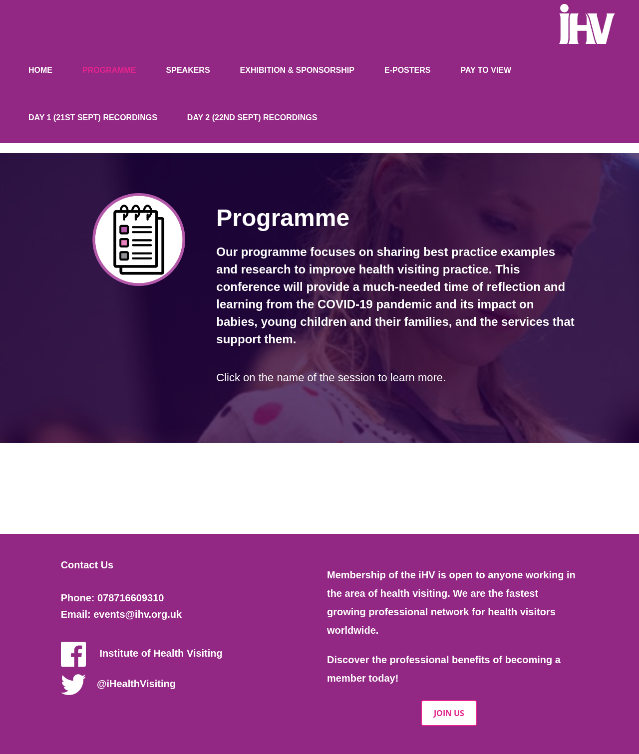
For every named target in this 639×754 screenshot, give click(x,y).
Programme (109, 70)
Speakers (188, 70)
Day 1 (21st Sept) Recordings (92, 117)
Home (40, 70)
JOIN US (449, 713)
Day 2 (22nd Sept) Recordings (252, 117)
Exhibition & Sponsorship (297, 70)
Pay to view (485, 70)
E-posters (407, 70)
